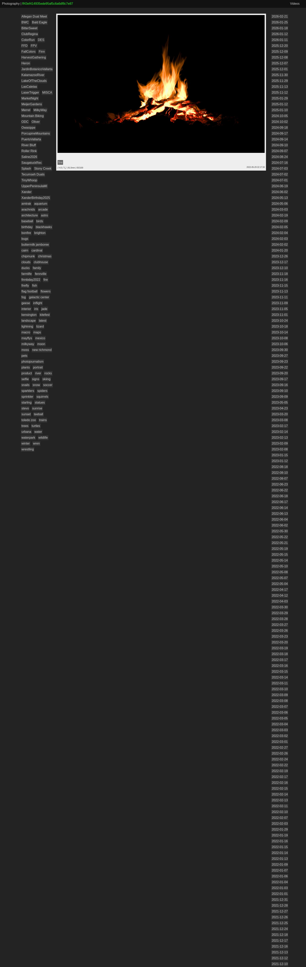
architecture (29, 215)
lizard (40, 326)
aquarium (40, 203)
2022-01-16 (280, 841)
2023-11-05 (280, 309)
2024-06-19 (280, 186)
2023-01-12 (280, 461)
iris (36, 309)
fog (23, 297)
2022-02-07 (280, 817)
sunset (26, 414)
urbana (26, 431)
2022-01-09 (280, 864)
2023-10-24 (280, 320)
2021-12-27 (280, 911)
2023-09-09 (280, 396)
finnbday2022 (30, 279)
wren (36, 443)
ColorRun (28, 40)
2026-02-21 (280, 16)
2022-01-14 (280, 853)
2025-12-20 (280, 45)
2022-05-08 (280, 572)
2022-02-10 (280, 812)
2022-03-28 (280, 619)
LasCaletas (29, 86)
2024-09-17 (280, 133)
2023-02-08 (280, 449)
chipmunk (28, 256)
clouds (25, 262)
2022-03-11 (280, 683)
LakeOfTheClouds (34, 80)
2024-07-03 (280, 168)
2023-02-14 (280, 431)
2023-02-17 (280, 426)
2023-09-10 (280, 390)
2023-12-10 (280, 268)
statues (40, 402)
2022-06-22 (280, 490)
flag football (29, 291)
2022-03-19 (280, 648)
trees (24, 426)
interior (26, 309)
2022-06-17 (280, 502)
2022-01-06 (280, 876)
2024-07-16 (280, 162)
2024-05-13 (280, 197)
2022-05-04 (280, 583)
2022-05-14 (280, 560)
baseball (27, 221)
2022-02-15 (280, 788)
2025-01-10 (280, 110)
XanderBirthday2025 (35, 197)
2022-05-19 (280, 548)
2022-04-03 (280, 601)
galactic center (39, 297)
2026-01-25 (280, 22)
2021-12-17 (280, 940)
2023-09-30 (280, 350)
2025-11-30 (280, 75)
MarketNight (29, 98)
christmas (44, 256)
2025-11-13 (280, 86)
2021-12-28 (280, 905)
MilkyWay (40, 110)
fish (34, 285)
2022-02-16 (280, 782)
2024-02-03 (280, 238)
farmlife (26, 273)
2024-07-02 (280, 174)
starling (26, 402)
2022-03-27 (280, 624)
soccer (47, 385)
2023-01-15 (280, 455)
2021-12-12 (280, 958)
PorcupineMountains (35, 133)
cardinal (36, 250)
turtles (36, 426)
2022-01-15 (280, 847)
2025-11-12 (280, 92)
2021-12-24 (280, 929)
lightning (27, 326)
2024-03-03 (280, 209)
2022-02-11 (280, 806)
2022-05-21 (280, 543)
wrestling (27, 449)
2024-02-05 (280, 227)
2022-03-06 (280, 712)
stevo (25, 408)
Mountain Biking (32, 116)
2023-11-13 (280, 291)
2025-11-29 (280, 80)
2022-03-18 (280, 654)
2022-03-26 (280, 630)
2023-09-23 (280, 361)
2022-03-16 (280, 665)
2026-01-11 (280, 40)
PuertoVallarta (31, 139)
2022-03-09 (280, 695)
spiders (42, 390)
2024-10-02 (280, 121)
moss (25, 350)
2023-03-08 (280, 420)
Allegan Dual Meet (34, 16)
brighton (39, 233)
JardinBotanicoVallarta (36, 69)
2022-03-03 (280, 730)
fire (46, 279)
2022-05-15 (280, 554)
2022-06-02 (280, 525)
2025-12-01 (280, 69)
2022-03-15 (280, 671)
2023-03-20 (280, 414)
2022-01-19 (280, 835)
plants (25, 367)
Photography (11, 3)
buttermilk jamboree (35, 244)
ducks (25, 268)
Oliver (36, 121)
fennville (40, 273)
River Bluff (28, 145)
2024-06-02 (280, 192)
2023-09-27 (280, 355)
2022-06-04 (280, 519)
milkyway (27, 344)
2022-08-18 (280, 466)
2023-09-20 (280, 373)
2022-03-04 (280, 724)
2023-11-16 (280, 279)
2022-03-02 (280, 736)
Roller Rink (29, 151)
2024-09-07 (280, 151)
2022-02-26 (280, 753)
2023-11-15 (280, 285)
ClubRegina (29, 34)
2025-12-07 (280, 63)
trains (43, 420)
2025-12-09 (280, 51)
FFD (24, 45)
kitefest (45, 314)
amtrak (26, 203)
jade (44, 309)
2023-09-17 (280, 379)
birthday (27, 227)
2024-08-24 (280, 157)
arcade (43, 209)
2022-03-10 (280, 689)
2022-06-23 (280, 484)
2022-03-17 (280, 659)
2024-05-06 (280, 203)
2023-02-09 (280, 443)
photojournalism (32, 361)
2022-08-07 (280, 478)
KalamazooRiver (32, 75)
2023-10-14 (280, 332)
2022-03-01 (280, 741)
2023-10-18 (280, 326)
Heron (25, 63)
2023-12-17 (280, 262)
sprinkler (27, 396)
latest (42, 320)
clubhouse (41, 262)
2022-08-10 (280, 472)
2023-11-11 (280, 297)
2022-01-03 (280, 888)
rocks (48, 373)
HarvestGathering (33, 57)
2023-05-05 (280, 402)
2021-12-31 (280, 899)
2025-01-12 (280, 104)
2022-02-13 (280, 800)
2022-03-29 (280, 613)
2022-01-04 (280, 882)
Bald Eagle (39, 22)
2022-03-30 (280, 607)
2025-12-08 (280, 57)
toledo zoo (28, 420)
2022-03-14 (280, 677)
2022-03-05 (280, 718)
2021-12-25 (280, 923)
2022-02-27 (280, 747)
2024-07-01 (280, 180)
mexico (40, 338)
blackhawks (44, 227)
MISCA (47, 92)
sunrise (37, 408)
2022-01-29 (280, 829)
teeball (38, 414)
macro (25, 332)
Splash (26, 168)
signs (35, 379)
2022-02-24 (280, 759)
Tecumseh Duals (32, 174)
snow (36, 385)
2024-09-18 (280, 127)
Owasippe (28, 127)
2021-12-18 (280, 934)
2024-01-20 (280, 250)
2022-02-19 (280, 771)
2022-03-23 (280, 636)
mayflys (26, 338)
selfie (25, 379)
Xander (26, 192)
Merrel (25, 110)
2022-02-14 (280, 794)
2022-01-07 (280, 870)
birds (39, 221)
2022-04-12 (280, 595)
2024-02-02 (280, 244)
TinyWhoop (29, 180)
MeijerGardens (31, 104)
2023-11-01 (280, 314)
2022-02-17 (280, 776)
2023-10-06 (280, 344)
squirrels (42, 396)
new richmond (42, 350)
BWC (25, 22)
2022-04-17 (280, 589)
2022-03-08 (280, 700)
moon (41, 344)
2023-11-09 (280, 303)
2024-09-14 (280, 139)
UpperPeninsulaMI (34, 186)
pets (24, 355)
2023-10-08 (280, 338)
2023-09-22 (280, 367)
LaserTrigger (30, 92)
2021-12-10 (280, 964)
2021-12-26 (280, 917)
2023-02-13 (280, 437)
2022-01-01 (280, 893)
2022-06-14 (280, 507)
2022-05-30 (280, 531)
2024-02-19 (280, 215)
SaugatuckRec (31, 162)
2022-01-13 (280, 858)
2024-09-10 (280, 145)
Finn (42, 51)
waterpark (28, 437)
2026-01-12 (280, 34)
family (37, 268)
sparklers (27, 390)
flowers (46, 291)
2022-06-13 (280, 513)
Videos (295, 3)
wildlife (43, 437)
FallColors (28, 51)
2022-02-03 (280, 823)
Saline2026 (29, 157)
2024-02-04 (280, 233)
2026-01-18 (280, 28)
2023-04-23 (280, 408)
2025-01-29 (280, 98)
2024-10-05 (280, 116)
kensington (28, 314)
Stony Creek (42, 168)
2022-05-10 (280, 566)
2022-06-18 (280, 496)
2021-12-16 (280, 946)
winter (25, 443)
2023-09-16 (280, 385)
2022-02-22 (280, 765)
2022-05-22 (280, 537)
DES (41, 40)
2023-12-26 (280, 256)
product (26, 373)
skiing (47, 379)
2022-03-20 (280, 642)
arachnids (28, 209)
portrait (38, 367)
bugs (24, 238)
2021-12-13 (280, 952)
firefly (25, 285)
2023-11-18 (280, 273)
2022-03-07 (280, 706)
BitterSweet (29, 28)
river (38, 373)
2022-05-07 (280, 578)
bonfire (26, 233)
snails (25, 385)
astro (44, 215)
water (38, 431)
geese (25, 303)
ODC (24, 121)
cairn (24, 250)
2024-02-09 (280, 221)
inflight (37, 303)
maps (37, 332)
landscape (28, 320)
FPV (34, 45)
